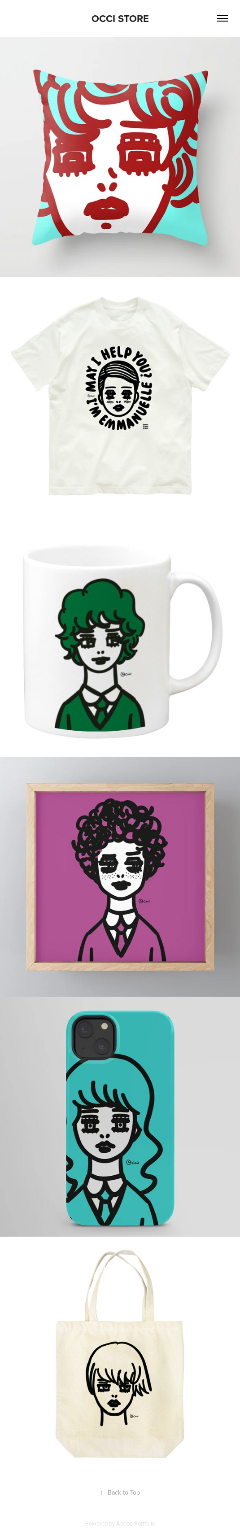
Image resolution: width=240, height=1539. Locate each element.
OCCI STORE (120, 18)
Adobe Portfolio (135, 1523)
